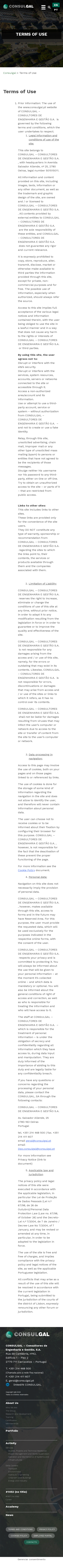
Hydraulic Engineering (18, 1475)
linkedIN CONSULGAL (27, 1384)
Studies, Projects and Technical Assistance (27, 1451)
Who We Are (11, 1407)
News (9, 1515)
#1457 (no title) (12, 1496)
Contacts (31, 1542)
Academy (12, 1506)
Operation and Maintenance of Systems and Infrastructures (28, 1458)
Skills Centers (12, 1465)
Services (9, 1448)
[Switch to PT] (56, 9)
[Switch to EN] (56, 5)
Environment (14, 1471)
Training (9, 1417)
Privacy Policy (47, 1529)
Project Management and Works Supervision (28, 1454)
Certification (11, 1420)
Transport (12, 1468)
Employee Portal (43, 1536)
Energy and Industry (17, 1481)
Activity (11, 1443)
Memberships (12, 1423)
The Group (10, 1411)
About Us (12, 1403)
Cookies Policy (19, 1536)
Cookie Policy (26, 870)
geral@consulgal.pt (38, 1140)
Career (9, 1499)
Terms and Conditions (20, 1529)
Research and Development (18, 1414)
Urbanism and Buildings (19, 1478)
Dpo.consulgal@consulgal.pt (36, 1148)
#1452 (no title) (16, 1491)
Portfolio (12, 1430)
